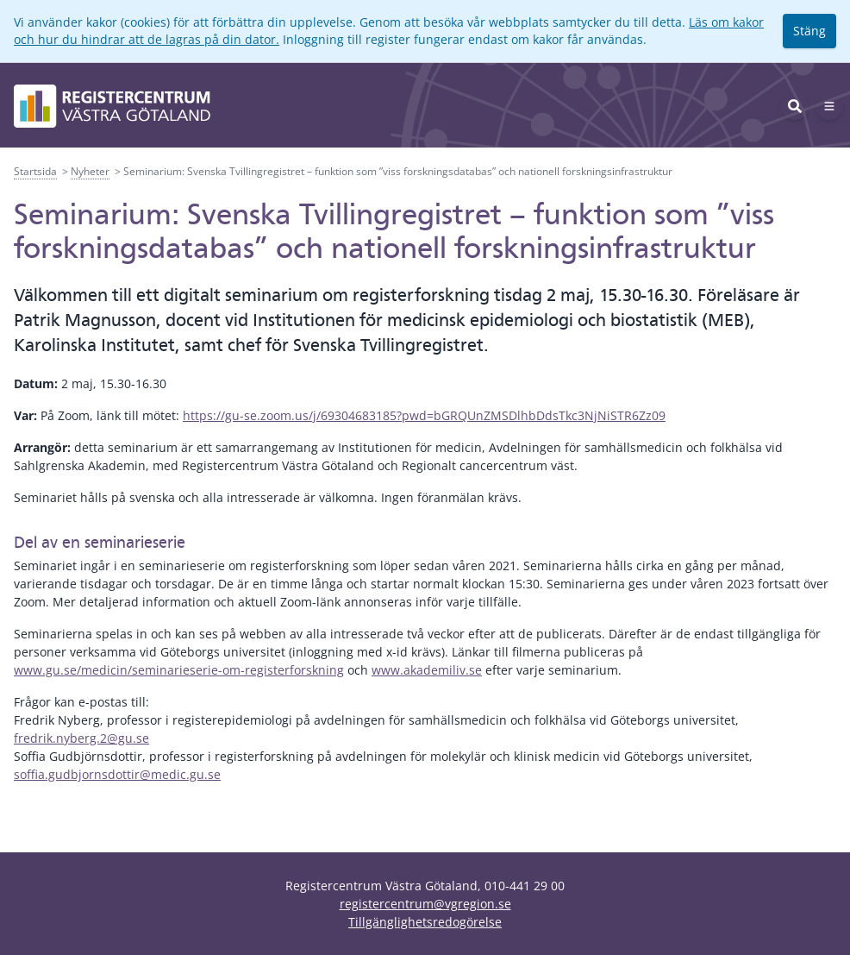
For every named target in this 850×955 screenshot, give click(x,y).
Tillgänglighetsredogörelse (425, 922)
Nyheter (90, 171)
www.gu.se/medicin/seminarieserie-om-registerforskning (179, 670)
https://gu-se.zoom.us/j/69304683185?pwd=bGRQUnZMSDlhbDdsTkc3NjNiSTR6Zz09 (424, 415)
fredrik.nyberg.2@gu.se (81, 738)
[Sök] (795, 106)
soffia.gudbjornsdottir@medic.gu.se (117, 774)
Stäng (809, 30)
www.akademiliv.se (427, 670)
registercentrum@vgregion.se (425, 903)
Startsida (35, 171)
